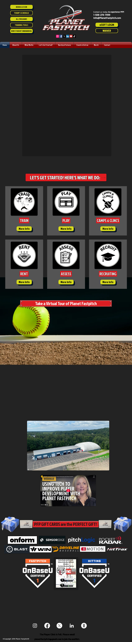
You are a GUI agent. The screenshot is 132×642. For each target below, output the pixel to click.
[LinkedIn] (67, 36)
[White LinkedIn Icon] (71, 625)
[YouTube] (71, 36)
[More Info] (24, 228)
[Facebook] (60, 36)
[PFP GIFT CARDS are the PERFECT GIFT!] (65, 524)
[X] (64, 36)
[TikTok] (74, 36)
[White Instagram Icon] (35, 625)
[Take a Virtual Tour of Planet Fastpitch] (66, 303)
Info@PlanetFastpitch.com (107, 17)
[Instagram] (57, 36)
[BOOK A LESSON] (21, 7)
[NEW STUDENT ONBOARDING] (21, 31)
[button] (16, 45)
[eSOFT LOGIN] (106, 25)
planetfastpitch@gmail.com (47, 639)
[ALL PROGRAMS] (21, 19)
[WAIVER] (106, 30)
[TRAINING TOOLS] (21, 25)
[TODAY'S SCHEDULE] (21, 13)
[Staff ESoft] (84, 625)
